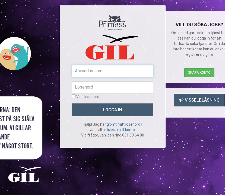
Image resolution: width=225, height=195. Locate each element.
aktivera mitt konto (119, 130)
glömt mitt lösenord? (124, 124)
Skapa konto (199, 72)
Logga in (112, 109)
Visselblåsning (199, 100)
